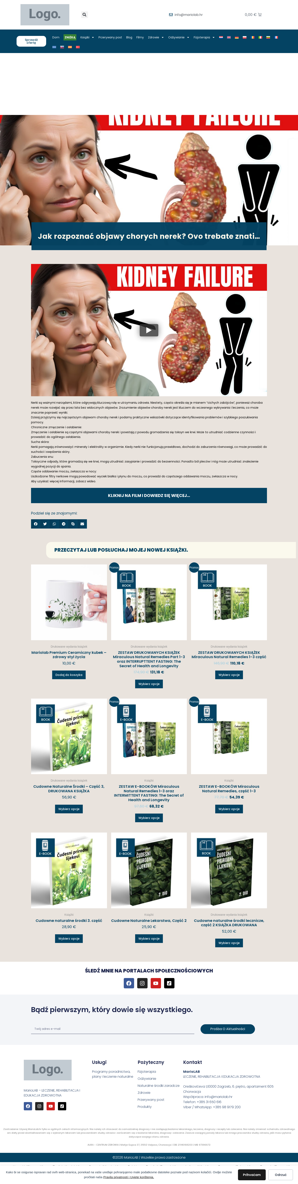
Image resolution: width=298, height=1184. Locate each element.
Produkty (145, 1106)
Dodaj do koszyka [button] (68, 675)
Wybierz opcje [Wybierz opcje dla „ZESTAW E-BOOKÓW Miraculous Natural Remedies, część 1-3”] (229, 809)
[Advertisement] (149, 84)
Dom (55, 37)
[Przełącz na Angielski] (229, 37)
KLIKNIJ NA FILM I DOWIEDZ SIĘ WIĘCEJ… (149, 495)
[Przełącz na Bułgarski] (268, 37)
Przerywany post (110, 37)
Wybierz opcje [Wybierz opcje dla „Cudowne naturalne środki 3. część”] (68, 939)
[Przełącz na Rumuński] (252, 37)
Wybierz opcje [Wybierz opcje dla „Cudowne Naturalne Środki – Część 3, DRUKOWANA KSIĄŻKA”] (68, 809)
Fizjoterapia (204, 37)
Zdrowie (156, 37)
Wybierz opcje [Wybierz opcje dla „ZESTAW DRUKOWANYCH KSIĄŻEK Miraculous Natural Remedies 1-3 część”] (229, 675)
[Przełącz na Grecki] (54, 47)
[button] (84, 14)
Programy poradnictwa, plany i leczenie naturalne (112, 1074)
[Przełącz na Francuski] (276, 37)
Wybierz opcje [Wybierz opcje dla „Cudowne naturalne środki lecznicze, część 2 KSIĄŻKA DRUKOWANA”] (229, 943)
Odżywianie (179, 37)
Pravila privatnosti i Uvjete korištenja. (128, 1177)
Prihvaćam (252, 1175)
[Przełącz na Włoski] (260, 37)
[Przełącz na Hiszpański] (70, 47)
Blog (129, 37)
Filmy (140, 37)
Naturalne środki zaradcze (159, 1085)
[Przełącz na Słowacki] (62, 47)
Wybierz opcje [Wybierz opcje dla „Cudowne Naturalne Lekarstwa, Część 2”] (149, 939)
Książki (87, 37)
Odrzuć (281, 1175)
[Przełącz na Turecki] (78, 47)
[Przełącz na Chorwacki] (221, 37)
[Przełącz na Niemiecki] (237, 37)
